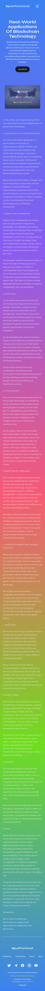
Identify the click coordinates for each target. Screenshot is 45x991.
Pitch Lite (22, 985)
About (32, 956)
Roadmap (7, 956)
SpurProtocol (18, 6)
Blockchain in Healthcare (15, 922)
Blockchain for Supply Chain (16, 925)
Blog (40, 956)
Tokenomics (20, 956)
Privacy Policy (16, 976)
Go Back (22, 69)
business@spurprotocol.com (22, 982)
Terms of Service (28, 976)
